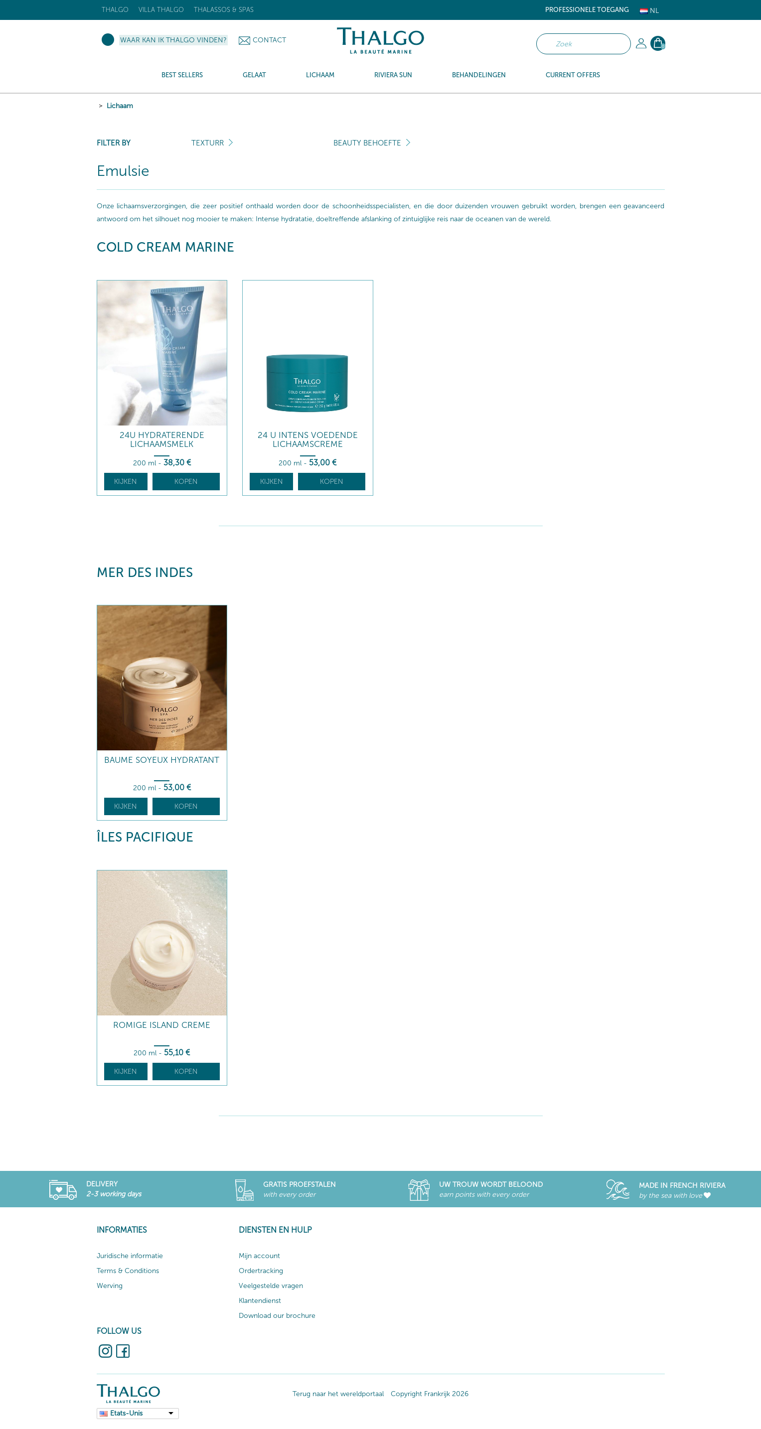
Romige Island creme (161, 1025)
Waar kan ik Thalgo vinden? (173, 40)
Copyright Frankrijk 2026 (429, 1394)
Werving (110, 1286)
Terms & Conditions (128, 1271)
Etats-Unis (126, 1413)
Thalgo (115, 9)
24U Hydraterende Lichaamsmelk (162, 439)
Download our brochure (277, 1315)
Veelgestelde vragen (271, 1286)
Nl (649, 10)
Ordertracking (261, 1271)
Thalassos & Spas (224, 9)
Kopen (186, 481)
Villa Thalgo (161, 9)
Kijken (125, 481)
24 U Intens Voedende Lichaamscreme (308, 439)
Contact (269, 40)
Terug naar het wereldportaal (338, 1394)
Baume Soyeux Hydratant (161, 760)
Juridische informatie (130, 1256)
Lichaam (120, 106)
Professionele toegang (587, 9)
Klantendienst (260, 1300)
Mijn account (259, 1256)
